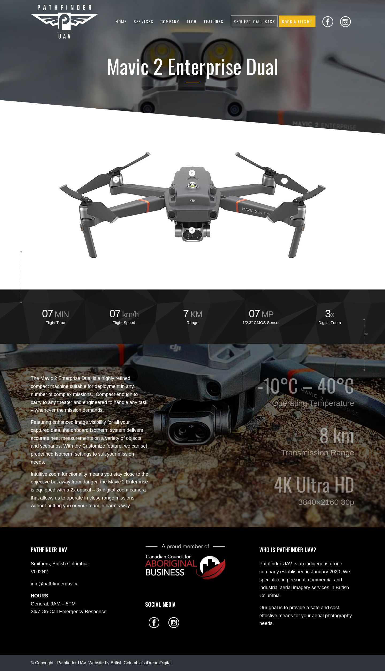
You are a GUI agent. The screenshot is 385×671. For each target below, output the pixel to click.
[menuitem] (121, 21)
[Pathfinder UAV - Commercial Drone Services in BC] (64, 21)
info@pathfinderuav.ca (55, 583)
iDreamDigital (159, 663)
